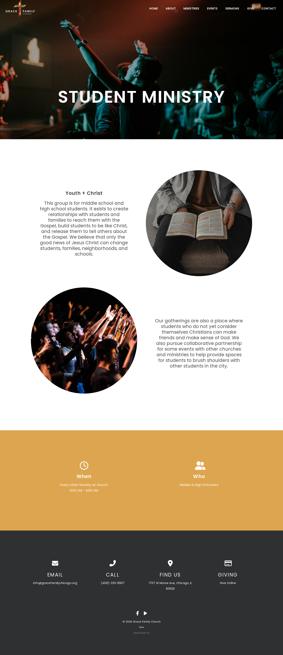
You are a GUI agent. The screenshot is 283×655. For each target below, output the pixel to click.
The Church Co (141, 632)
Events (212, 8)
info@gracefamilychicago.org (55, 583)
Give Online (228, 583)
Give (250, 8)
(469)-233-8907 (113, 583)
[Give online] (228, 563)
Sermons (232, 8)
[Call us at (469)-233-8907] (113, 563)
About (171, 8)
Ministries (191, 8)
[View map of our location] (170, 563)
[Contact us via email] (55, 563)
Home (153, 8)
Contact (268, 8)
